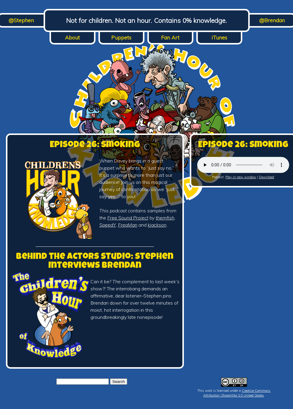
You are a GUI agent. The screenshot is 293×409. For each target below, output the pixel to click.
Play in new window (240, 177)
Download (266, 177)
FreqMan (127, 225)
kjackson (157, 225)
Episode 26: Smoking (95, 145)
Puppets (121, 37)
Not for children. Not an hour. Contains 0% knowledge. (146, 20)
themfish (165, 218)
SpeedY (107, 225)
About (72, 37)
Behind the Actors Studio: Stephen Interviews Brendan (94, 261)
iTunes (219, 37)
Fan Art (170, 37)
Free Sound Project (127, 218)
